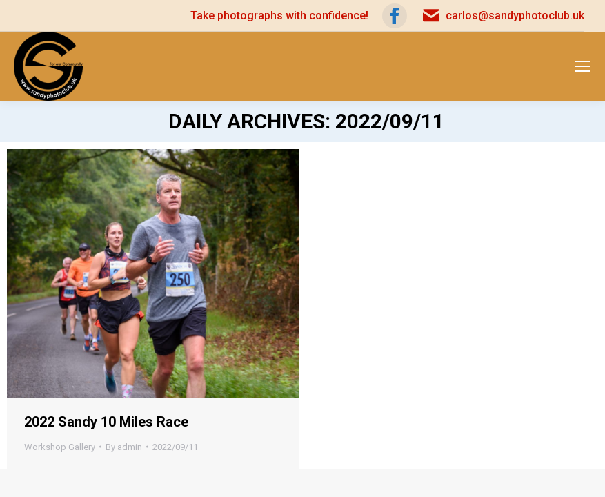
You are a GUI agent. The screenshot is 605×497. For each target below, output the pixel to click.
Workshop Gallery (59, 447)
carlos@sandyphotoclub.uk (502, 15)
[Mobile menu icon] (582, 66)
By (124, 447)
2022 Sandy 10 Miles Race (106, 421)
